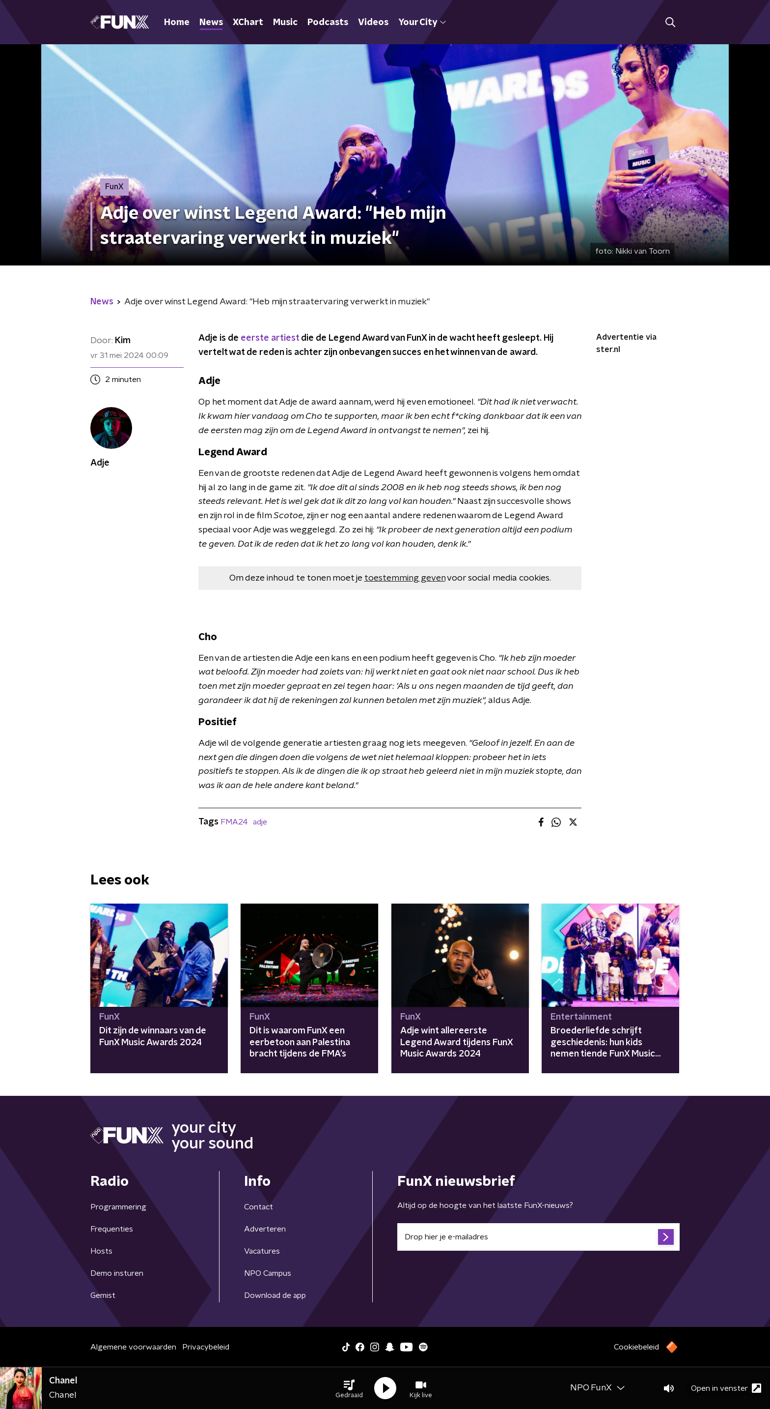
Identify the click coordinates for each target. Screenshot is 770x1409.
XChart (248, 22)
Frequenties (111, 1229)
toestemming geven (404, 578)
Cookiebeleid (636, 1347)
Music (285, 22)
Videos (373, 22)
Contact (258, 1207)
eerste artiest (270, 338)
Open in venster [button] (726, 1388)
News (211, 22)
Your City (422, 22)
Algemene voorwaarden (133, 1347)
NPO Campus (267, 1273)
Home (177, 22)
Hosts (101, 1251)
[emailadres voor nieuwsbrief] (538, 1237)
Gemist (102, 1295)
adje (260, 822)
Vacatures (262, 1251)
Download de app (275, 1295)
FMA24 (234, 822)
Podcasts (327, 22)
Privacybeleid (205, 1347)
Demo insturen (116, 1273)
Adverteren (265, 1229)
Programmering (118, 1207)
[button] (349, 1388)
